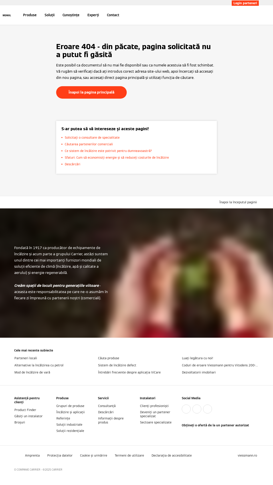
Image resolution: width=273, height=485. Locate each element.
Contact (113, 15)
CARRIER (57, 469)
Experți (93, 15)
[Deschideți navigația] (7, 15)
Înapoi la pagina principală (91, 92)
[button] (239, 202)
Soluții (50, 15)
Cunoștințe (71, 15)
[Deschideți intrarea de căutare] (256, 15)
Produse (30, 15)
